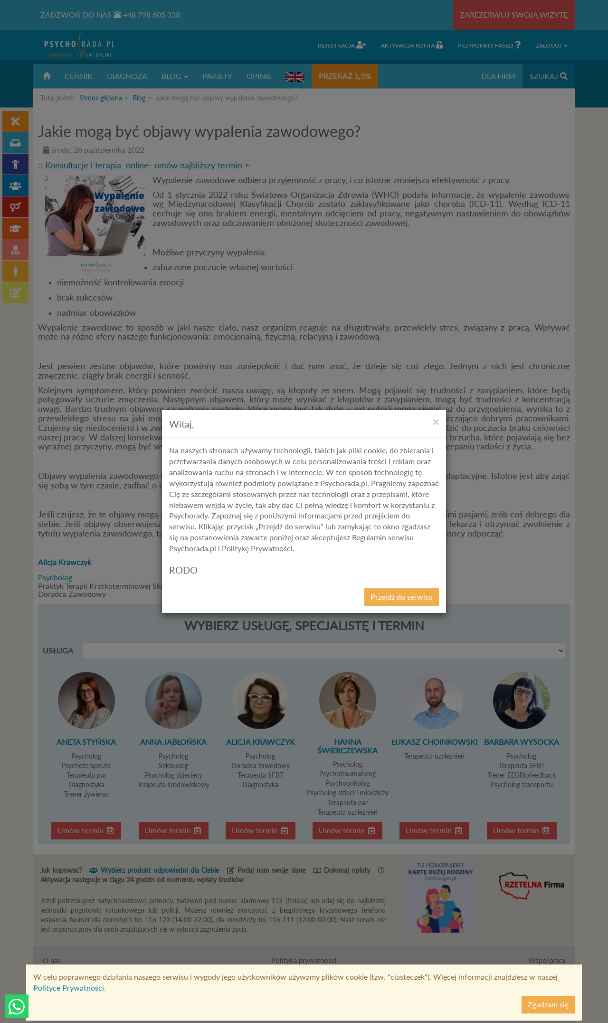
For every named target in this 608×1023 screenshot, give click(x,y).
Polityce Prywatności (68, 987)
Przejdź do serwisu (401, 596)
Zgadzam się (548, 1004)
